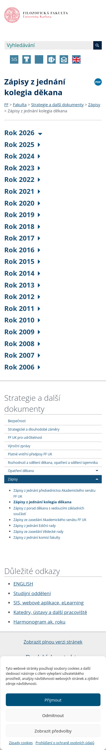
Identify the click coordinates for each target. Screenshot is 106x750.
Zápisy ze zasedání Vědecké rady (39, 531)
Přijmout (52, 700)
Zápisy (94, 104)
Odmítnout (53, 715)
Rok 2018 (22, 226)
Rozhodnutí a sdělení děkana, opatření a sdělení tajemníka (53, 462)
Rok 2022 (22, 179)
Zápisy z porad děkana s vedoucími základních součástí (49, 511)
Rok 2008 (22, 343)
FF (6, 104)
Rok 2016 (22, 249)
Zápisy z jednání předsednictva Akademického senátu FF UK (55, 493)
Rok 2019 (22, 214)
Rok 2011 (22, 308)
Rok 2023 (22, 167)
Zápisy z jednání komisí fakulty (37, 537)
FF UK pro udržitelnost (25, 437)
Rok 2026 (23, 132)
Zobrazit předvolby (53, 731)
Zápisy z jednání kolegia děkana (37, 110)
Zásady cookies (21, 742)
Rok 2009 (22, 331)
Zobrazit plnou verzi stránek (53, 642)
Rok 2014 (22, 273)
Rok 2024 (22, 156)
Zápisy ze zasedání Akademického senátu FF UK (50, 519)
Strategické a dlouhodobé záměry (33, 429)
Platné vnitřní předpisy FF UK (30, 454)
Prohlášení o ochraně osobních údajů (65, 742)
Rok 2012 (22, 296)
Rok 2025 (22, 144)
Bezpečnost (17, 421)
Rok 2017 (22, 237)
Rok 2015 (22, 261)
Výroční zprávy (19, 446)
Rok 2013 (22, 285)
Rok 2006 (22, 366)
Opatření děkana (21, 470)
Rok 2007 (22, 355)
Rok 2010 (22, 319)
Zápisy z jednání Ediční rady (35, 525)
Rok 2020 (22, 203)
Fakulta (20, 104)
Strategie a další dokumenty (57, 104)
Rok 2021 (22, 191)
